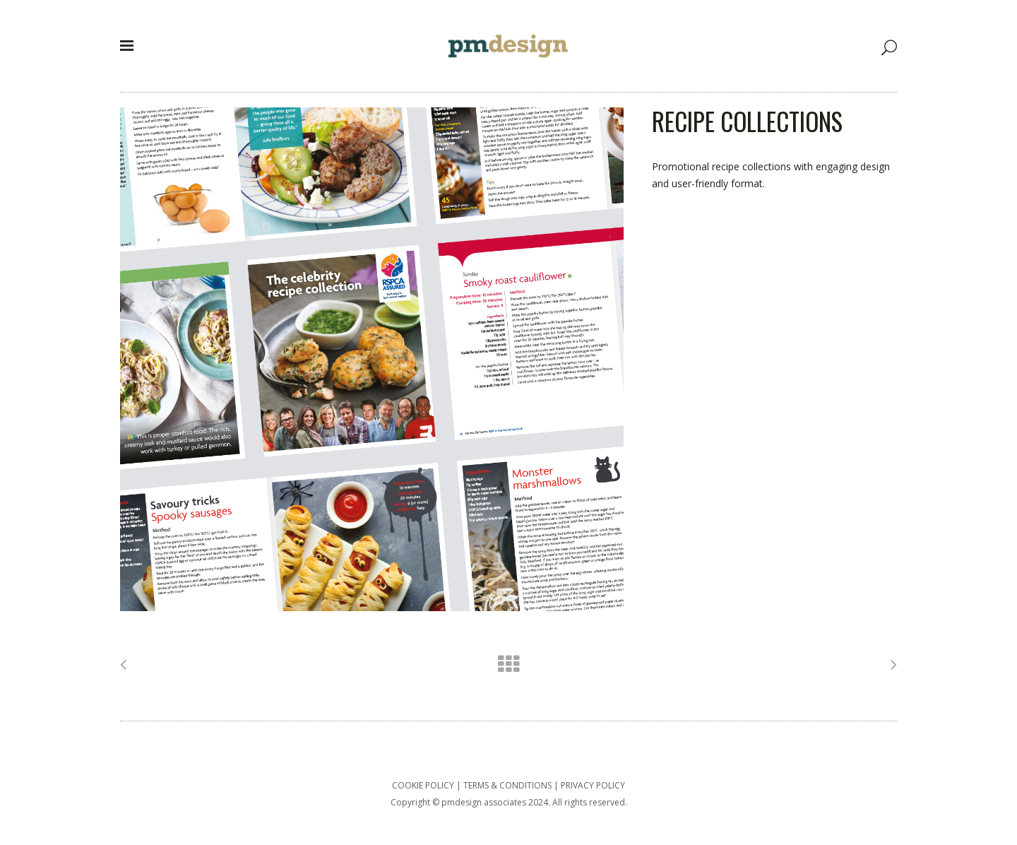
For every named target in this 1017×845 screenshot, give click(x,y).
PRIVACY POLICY (593, 785)
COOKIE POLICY (423, 785)
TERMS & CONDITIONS (507, 785)
